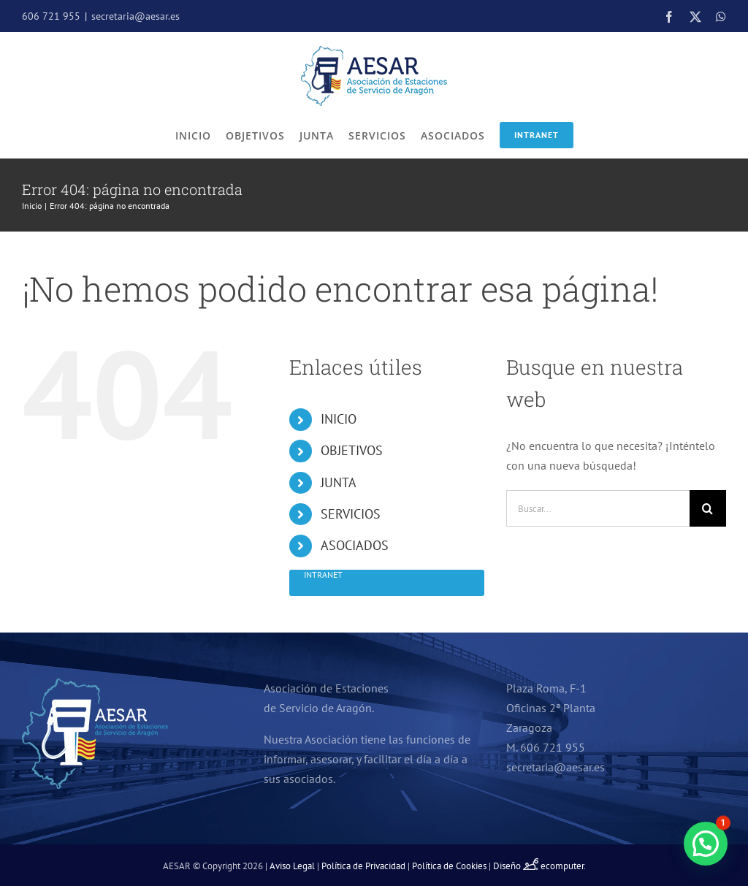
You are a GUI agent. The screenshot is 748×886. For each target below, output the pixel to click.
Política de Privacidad (363, 866)
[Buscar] (708, 508)
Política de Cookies (449, 866)
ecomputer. (563, 866)
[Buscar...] (598, 508)
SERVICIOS (351, 513)
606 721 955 (51, 16)
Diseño (517, 866)
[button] (706, 844)
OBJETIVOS (352, 450)
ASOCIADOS (355, 545)
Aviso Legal (292, 866)
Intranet (536, 134)
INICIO (338, 418)
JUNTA (338, 482)
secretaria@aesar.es (135, 16)
